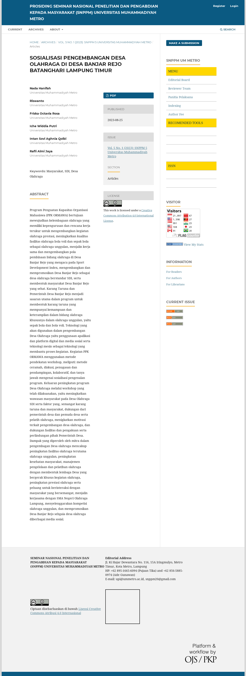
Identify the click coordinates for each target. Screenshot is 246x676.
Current (15, 29)
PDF (112, 95)
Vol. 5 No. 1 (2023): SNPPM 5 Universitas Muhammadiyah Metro (104, 42)
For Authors (174, 278)
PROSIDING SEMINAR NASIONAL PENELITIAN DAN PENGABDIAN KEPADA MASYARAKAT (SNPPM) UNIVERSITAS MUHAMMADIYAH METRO (94, 12)
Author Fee (176, 114)
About (55, 29)
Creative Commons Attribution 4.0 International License (128, 215)
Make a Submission (184, 43)
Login (234, 6)
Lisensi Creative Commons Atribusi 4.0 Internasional (65, 611)
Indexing (174, 106)
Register (219, 6)
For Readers (174, 272)
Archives (36, 29)
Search (228, 29)
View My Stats (193, 245)
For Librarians (175, 284)
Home (34, 42)
